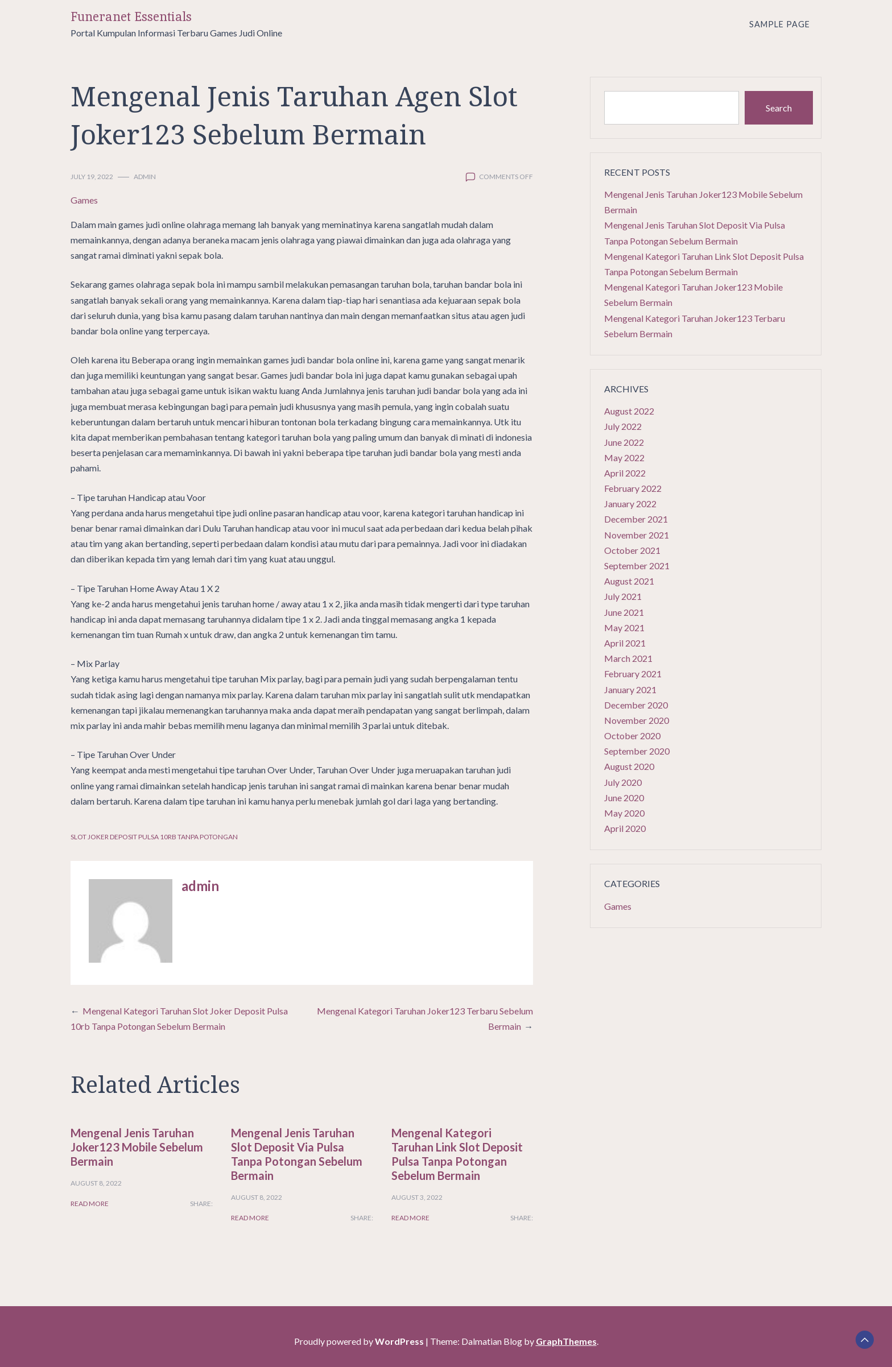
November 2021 (636, 534)
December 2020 (636, 704)
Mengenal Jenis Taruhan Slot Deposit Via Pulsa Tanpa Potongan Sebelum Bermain (296, 1154)
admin (145, 176)
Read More (90, 1203)
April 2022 (625, 472)
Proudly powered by (360, 1341)
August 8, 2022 (96, 1183)
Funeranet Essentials (131, 17)
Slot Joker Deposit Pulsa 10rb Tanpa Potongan (154, 836)
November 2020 (636, 720)
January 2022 (630, 503)
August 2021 (629, 580)
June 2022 (624, 442)
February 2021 (633, 673)
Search (779, 107)
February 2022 (633, 488)
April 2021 (625, 642)
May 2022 (624, 457)
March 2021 (628, 658)
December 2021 (636, 518)
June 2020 (624, 797)
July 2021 (623, 596)
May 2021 (624, 627)
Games (84, 199)
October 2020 (632, 735)
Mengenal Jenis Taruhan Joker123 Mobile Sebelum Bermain (137, 1147)
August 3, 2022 (417, 1197)
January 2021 (630, 689)
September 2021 (637, 565)
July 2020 (623, 782)
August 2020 (629, 766)
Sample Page (779, 24)
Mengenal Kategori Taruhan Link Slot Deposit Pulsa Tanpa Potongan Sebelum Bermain (457, 1154)
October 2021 (632, 550)
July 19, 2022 (92, 176)
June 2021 (624, 612)
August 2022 (629, 410)
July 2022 (623, 426)
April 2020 (625, 828)
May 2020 (624, 812)
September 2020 (637, 750)
